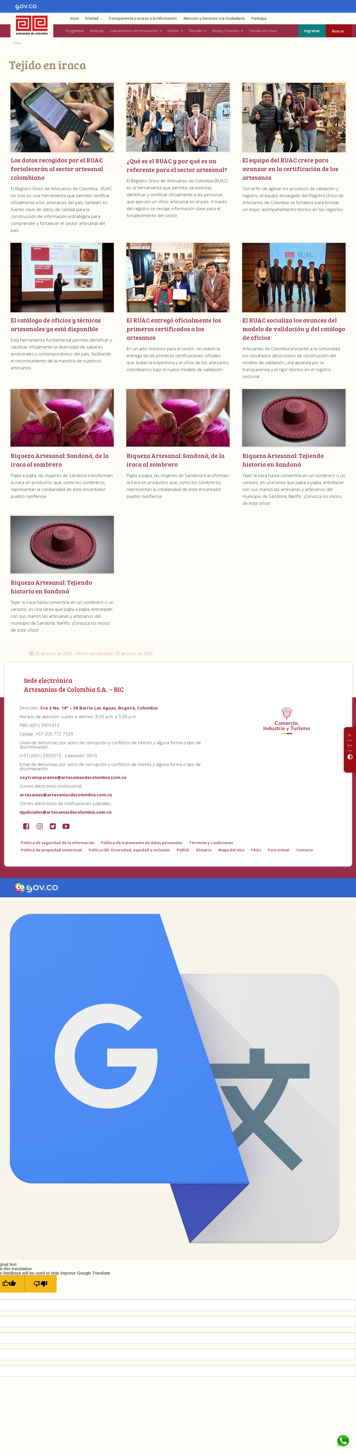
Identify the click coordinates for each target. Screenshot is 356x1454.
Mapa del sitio (231, 849)
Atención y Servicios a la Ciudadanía (214, 18)
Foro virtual (278, 849)
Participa (258, 18)
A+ (350, 745)
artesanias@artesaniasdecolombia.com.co (66, 794)
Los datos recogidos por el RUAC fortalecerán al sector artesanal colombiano (57, 168)
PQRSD (183, 849)
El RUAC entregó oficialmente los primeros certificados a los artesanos (174, 329)
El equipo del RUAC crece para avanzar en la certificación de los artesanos (290, 168)
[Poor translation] (40, 1283)
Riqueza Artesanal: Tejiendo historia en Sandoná (283, 459)
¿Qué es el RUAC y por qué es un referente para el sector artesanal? (177, 165)
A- (350, 735)
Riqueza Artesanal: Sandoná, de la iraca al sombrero (60, 459)
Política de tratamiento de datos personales (141, 842)
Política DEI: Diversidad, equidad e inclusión (129, 849)
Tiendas (195, 30)
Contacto (304, 849)
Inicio (74, 18)
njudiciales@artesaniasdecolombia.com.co (66, 812)
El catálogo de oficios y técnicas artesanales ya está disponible (56, 324)
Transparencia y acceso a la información (142, 18)
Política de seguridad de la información (57, 842)
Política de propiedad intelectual (51, 849)
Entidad (91, 18)
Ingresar (312, 30)
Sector (173, 30)
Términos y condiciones (211, 842)
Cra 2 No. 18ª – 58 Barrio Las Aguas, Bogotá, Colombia (99, 708)
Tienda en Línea (263, 30)
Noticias (97, 30)
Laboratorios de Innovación (134, 30)
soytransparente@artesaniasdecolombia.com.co (73, 777)
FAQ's (256, 849)
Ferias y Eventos (225, 30)
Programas (74, 30)
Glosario (203, 849)
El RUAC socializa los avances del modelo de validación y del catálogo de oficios (293, 329)
